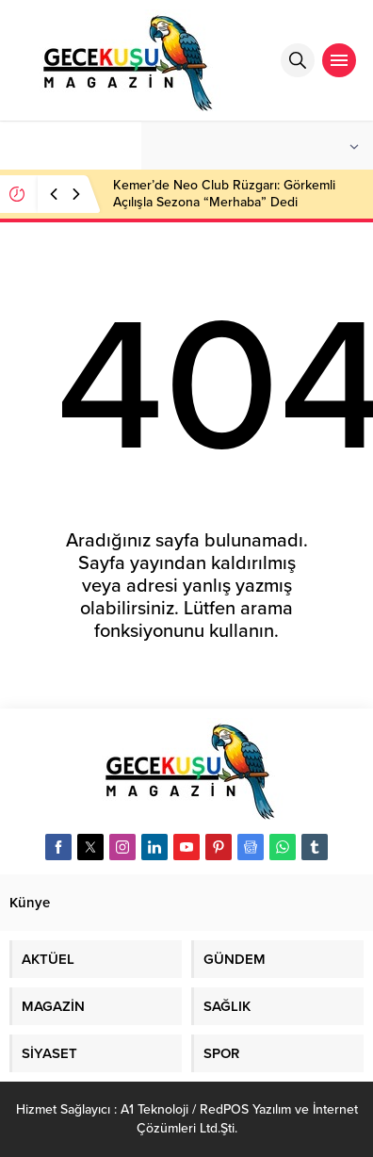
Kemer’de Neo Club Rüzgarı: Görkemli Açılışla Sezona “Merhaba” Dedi (224, 193)
